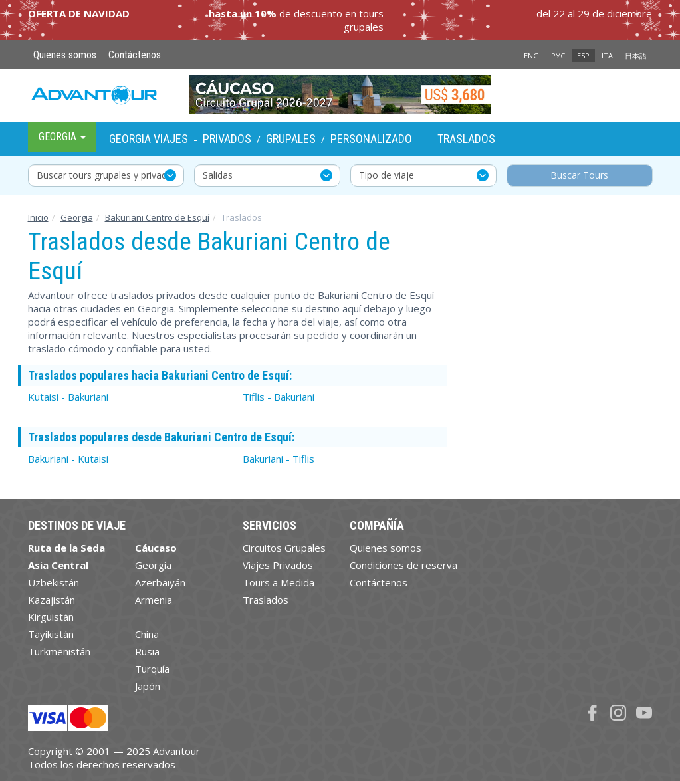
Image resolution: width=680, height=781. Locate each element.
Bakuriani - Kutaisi (68, 458)
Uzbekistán (53, 582)
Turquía (152, 668)
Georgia (76, 217)
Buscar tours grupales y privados (107, 175)
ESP (583, 55)
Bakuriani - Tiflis (278, 458)
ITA (607, 55)
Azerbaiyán (160, 582)
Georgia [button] (62, 136)
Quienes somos (64, 55)
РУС (558, 55)
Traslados (466, 139)
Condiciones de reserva (403, 565)
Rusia (147, 651)
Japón (147, 686)
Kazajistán (51, 599)
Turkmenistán (59, 651)
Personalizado (371, 139)
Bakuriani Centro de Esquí (157, 217)
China (147, 634)
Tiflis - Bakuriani (278, 396)
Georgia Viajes (148, 139)
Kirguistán (51, 616)
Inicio (38, 217)
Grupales (291, 139)
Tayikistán (51, 634)
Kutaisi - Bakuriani (68, 396)
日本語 (636, 55)
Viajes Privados (278, 565)
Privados (227, 139)
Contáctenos (134, 55)
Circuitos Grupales (284, 547)
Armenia (153, 599)
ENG (531, 55)
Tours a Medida (278, 582)
